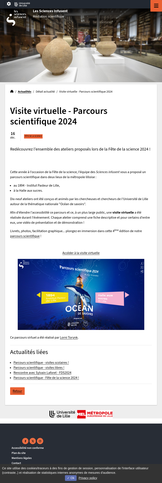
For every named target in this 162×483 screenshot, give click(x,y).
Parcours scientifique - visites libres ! (39, 367)
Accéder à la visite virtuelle (81, 253)
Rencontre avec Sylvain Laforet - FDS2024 (42, 372)
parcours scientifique (25, 236)
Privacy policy (88, 478)
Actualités (24, 91)
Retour (17, 391)
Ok (70, 478)
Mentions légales (22, 458)
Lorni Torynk (69, 337)
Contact (16, 463)
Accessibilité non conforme (28, 448)
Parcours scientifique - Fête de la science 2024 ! (46, 377)
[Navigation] (156, 6)
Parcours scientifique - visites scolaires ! (41, 362)
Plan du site (19, 453)
